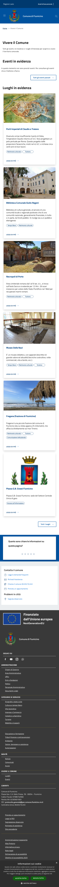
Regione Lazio (8, 4)
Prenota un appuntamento (15, 815)
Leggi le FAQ (9, 818)
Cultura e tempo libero (13, 705)
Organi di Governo (12, 669)
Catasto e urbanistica (13, 716)
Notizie (7, 758)
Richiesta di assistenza (13, 825)
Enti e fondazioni (11, 680)
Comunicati (9, 762)
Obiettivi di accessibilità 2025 (16, 857)
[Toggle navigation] (4, 15)
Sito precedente (11, 829)
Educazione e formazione (14, 733)
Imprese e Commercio (13, 712)
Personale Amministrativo (15, 687)
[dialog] (29, 874)
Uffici (7, 676)
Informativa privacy (12, 847)
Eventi (7, 779)
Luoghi (7, 775)
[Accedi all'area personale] (45, 4)
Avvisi (7, 765)
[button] (30, 883)
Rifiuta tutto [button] (38, 878)
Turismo (8, 719)
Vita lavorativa (10, 708)
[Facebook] (5, 659)
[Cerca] (56, 16)
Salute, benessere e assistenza (16, 744)
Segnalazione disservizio (14, 822)
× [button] (56, 863)
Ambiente (8, 740)
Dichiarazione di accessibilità (16, 854)
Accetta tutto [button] (20, 878)
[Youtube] (11, 659)
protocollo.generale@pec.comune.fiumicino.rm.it (24, 802)
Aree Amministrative (13, 673)
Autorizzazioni (10, 748)
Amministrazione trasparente (16, 840)
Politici (7, 683)
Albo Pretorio (10, 843)
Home (5, 28)
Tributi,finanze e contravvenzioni (17, 737)
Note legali (9, 850)
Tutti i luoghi (47, 524)
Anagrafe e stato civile (13, 701)
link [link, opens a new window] (51, 874)
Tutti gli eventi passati (43, 77)
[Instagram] (17, 659)
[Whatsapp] (23, 659)
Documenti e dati (11, 690)
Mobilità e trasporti (12, 723)
